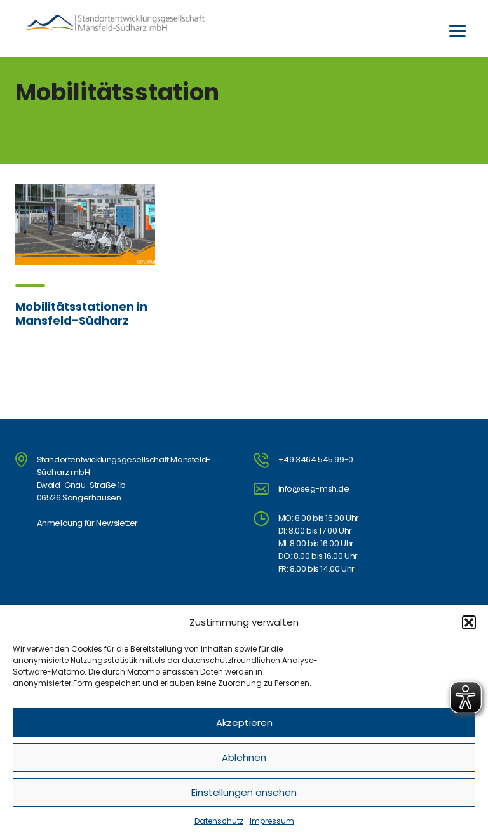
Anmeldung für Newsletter (87, 523)
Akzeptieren (244, 722)
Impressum (272, 821)
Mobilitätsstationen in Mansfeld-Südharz (81, 313)
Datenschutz (218, 821)
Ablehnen (244, 757)
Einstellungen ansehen (244, 792)
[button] (469, 622)
